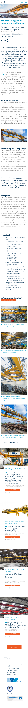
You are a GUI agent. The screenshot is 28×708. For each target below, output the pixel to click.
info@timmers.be (11, 672)
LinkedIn (4, 40)
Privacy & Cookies (11, 674)
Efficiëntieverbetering (17, 34)
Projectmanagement (7, 36)
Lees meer (13, 489)
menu (23, 2)
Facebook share (1, 40)
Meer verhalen (14, 647)
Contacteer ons (8, 300)
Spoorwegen (6, 34)
